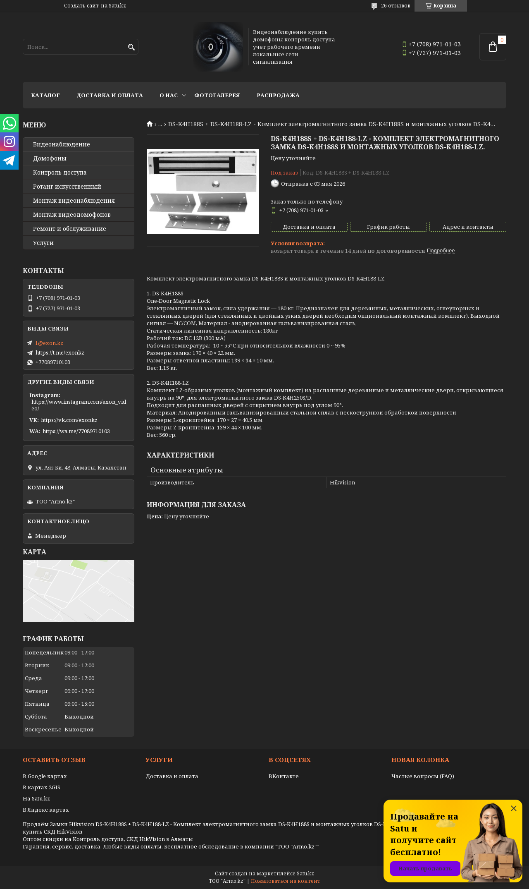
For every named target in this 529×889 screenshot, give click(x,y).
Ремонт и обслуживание (69, 228)
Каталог (45, 95)
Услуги (43, 243)
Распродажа (278, 95)
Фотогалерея (217, 95)
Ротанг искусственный (67, 186)
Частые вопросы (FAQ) (422, 776)
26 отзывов (395, 5)
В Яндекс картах (46, 809)
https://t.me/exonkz (60, 352)
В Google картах (45, 776)
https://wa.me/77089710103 (76, 431)
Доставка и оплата (109, 95)
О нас (169, 95)
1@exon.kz (49, 343)
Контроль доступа (60, 172)
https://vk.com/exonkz (69, 420)
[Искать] (131, 47)
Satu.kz (305, 873)
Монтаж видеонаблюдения (74, 200)
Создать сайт (81, 6)
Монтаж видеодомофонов (72, 214)
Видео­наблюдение (61, 144)
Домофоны (50, 158)
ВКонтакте (284, 776)
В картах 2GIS (41, 787)
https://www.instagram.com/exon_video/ (78, 405)
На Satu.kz (36, 798)
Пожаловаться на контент (285, 880)
